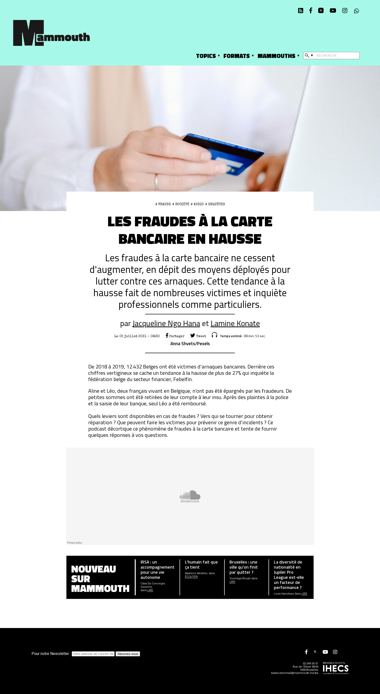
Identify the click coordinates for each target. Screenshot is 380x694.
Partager (175, 336)
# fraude (163, 204)
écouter (191, 576)
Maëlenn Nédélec (196, 573)
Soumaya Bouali (240, 578)
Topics (206, 55)
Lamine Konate (235, 323)
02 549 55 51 (310, 663)
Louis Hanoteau (284, 593)
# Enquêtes (215, 204)
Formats (236, 55)
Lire (150, 590)
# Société (180, 204)
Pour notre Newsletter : (74, 653)
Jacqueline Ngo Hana (166, 323)
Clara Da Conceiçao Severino (153, 585)
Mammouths (276, 55)
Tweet (198, 336)
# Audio (197, 204)
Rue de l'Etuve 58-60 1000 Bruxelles (305, 668)
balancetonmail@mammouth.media (294, 673)
